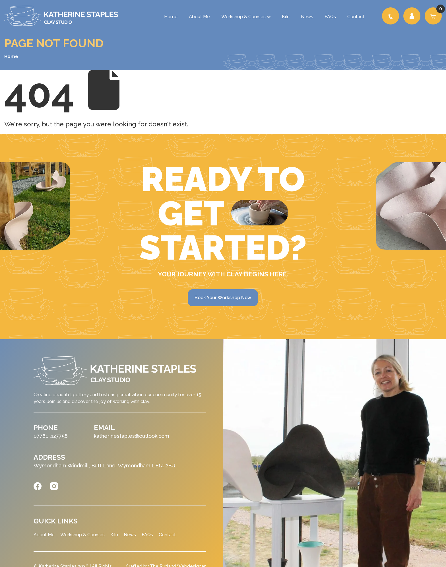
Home (170, 16)
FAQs (330, 16)
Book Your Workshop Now (223, 297)
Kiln (286, 16)
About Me (199, 16)
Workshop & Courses (246, 16)
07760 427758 (51, 436)
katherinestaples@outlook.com (131, 436)
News (307, 16)
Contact (355, 16)
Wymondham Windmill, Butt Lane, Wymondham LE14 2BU (104, 466)
